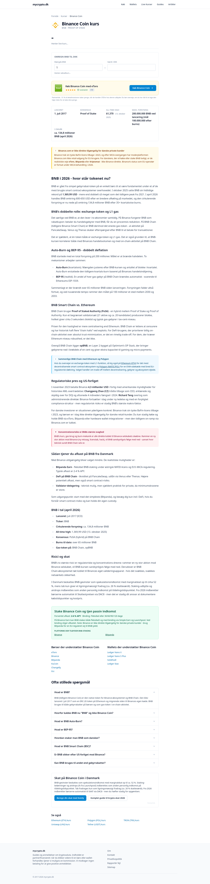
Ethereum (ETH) (128, 363)
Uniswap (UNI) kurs (60, 824)
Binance (58, 634)
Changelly (56, 667)
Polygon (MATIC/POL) (109, 366)
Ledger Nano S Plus (116, 656)
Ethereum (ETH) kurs (61, 820)
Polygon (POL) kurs (97, 820)
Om (109, 850)
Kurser (64, 16)
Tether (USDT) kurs (96, 824)
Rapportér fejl (113, 863)
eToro (54, 652)
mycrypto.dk (41, 4)
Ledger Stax (113, 663)
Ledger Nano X (114, 652)
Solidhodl (111, 660)
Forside (54, 16)
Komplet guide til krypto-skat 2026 (108, 798)
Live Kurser (146, 4)
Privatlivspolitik (114, 859)
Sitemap (111, 867)
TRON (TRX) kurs (131, 820)
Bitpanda (109, 634)
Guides (160, 4)
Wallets (133, 4)
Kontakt (111, 854)
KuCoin (54, 663)
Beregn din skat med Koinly (70, 798)
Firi (52, 671)
